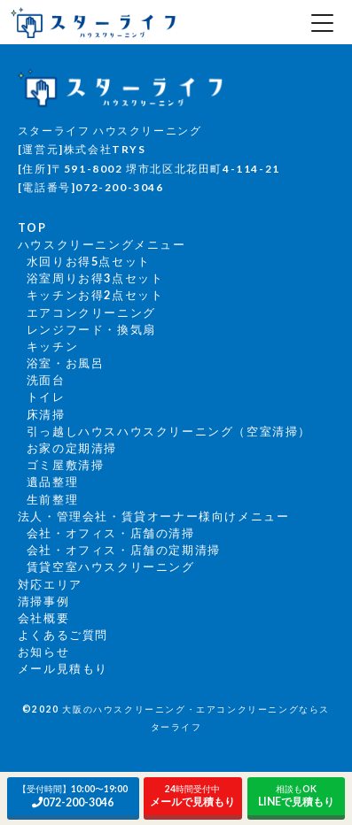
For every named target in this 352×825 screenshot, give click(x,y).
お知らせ (43, 651)
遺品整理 (52, 481)
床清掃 (46, 414)
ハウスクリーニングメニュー (102, 244)
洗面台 (46, 380)
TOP (32, 227)
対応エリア (50, 584)
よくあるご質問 (63, 635)
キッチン (52, 346)
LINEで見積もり (296, 796)
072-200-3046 (73, 796)
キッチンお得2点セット (95, 295)
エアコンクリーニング (91, 312)
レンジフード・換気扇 (91, 329)
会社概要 (43, 618)
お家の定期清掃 (72, 448)
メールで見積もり (193, 796)
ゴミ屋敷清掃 (66, 465)
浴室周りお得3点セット (95, 278)
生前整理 (52, 499)
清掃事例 (43, 601)
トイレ (46, 396)
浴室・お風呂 (66, 363)
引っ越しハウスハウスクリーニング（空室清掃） (169, 431)
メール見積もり (63, 668)
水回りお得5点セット (89, 261)
